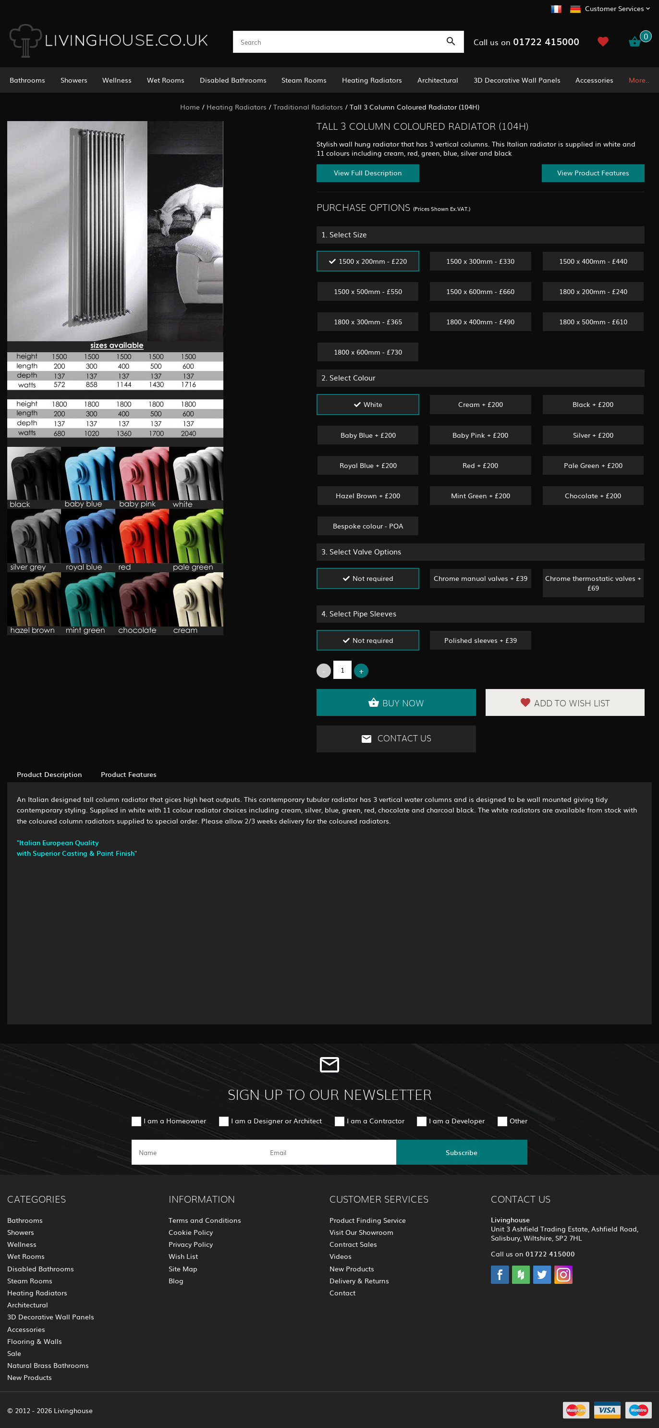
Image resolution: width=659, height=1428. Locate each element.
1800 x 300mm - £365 (368, 321)
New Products (29, 1377)
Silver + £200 (593, 435)
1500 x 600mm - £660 (480, 291)
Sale (14, 1353)
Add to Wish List (565, 702)
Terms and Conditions (205, 1220)
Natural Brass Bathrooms (48, 1365)
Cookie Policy (191, 1232)
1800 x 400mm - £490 (480, 321)
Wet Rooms (165, 80)
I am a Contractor (375, 1120)
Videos (341, 1256)
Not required (373, 578)
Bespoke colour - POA (368, 525)
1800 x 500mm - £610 (593, 321)
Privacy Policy (191, 1244)
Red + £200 (480, 465)
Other (518, 1120)
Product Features (129, 774)
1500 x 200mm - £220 (373, 261)
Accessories (594, 80)
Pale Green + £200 (593, 465)
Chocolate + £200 (593, 495)
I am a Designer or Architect (276, 1120)
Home (190, 106)
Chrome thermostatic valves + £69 (593, 582)
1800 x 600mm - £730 (368, 352)
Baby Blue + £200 (368, 435)
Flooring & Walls (34, 1341)
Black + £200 (593, 404)
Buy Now (396, 702)
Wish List (183, 1256)
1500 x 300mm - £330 (480, 261)
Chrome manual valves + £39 (480, 578)
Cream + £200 (480, 404)
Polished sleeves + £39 (480, 640)
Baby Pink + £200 (480, 435)
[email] (328, 1152)
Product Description (49, 774)
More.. (639, 80)
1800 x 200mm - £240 (593, 291)
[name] (197, 1152)
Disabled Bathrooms (233, 80)
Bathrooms (27, 80)
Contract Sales (353, 1244)
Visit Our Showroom (361, 1232)
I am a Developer (457, 1120)
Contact (342, 1292)
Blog (176, 1280)
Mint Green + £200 (480, 495)
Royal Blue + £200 (368, 465)
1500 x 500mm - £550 (368, 291)
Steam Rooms (304, 80)
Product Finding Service (368, 1220)
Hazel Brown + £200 (368, 495)
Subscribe (461, 1152)
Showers (74, 80)
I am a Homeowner (175, 1120)
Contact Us (396, 739)
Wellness (117, 80)
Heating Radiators (372, 80)
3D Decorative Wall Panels (517, 80)
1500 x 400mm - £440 (593, 261)
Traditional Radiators (308, 106)
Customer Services (614, 8)
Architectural (437, 80)
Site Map (183, 1268)
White (373, 404)
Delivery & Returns (359, 1280)
